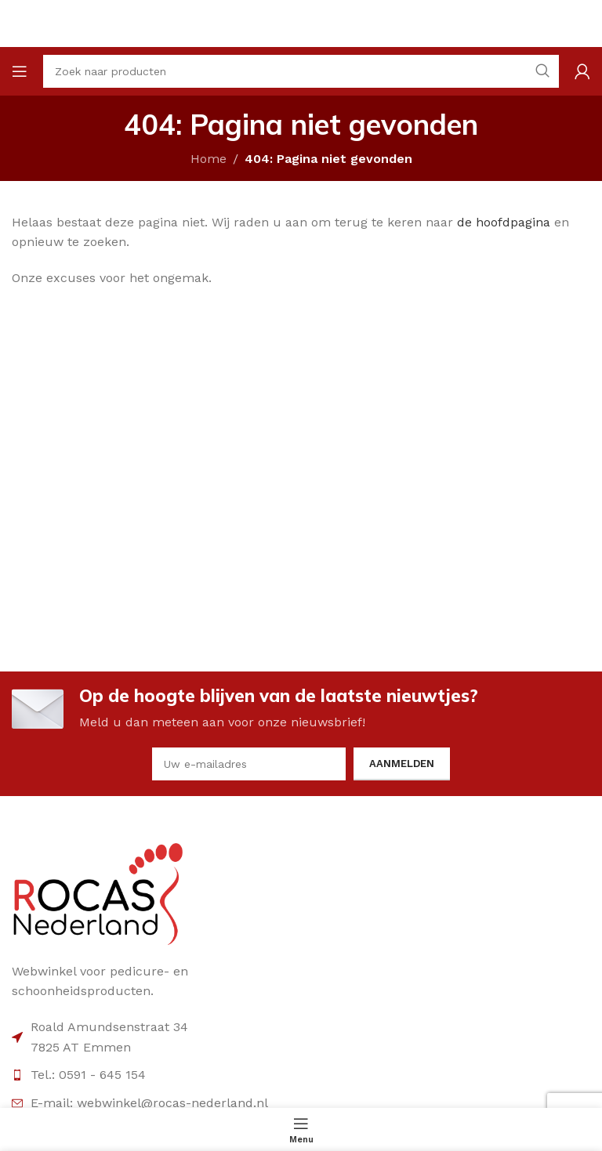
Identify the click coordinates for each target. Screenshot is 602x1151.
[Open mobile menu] (19, 71)
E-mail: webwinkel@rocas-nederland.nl (149, 1102)
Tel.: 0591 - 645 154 (88, 1074)
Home (208, 158)
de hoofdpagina (503, 222)
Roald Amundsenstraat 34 (109, 1026)
